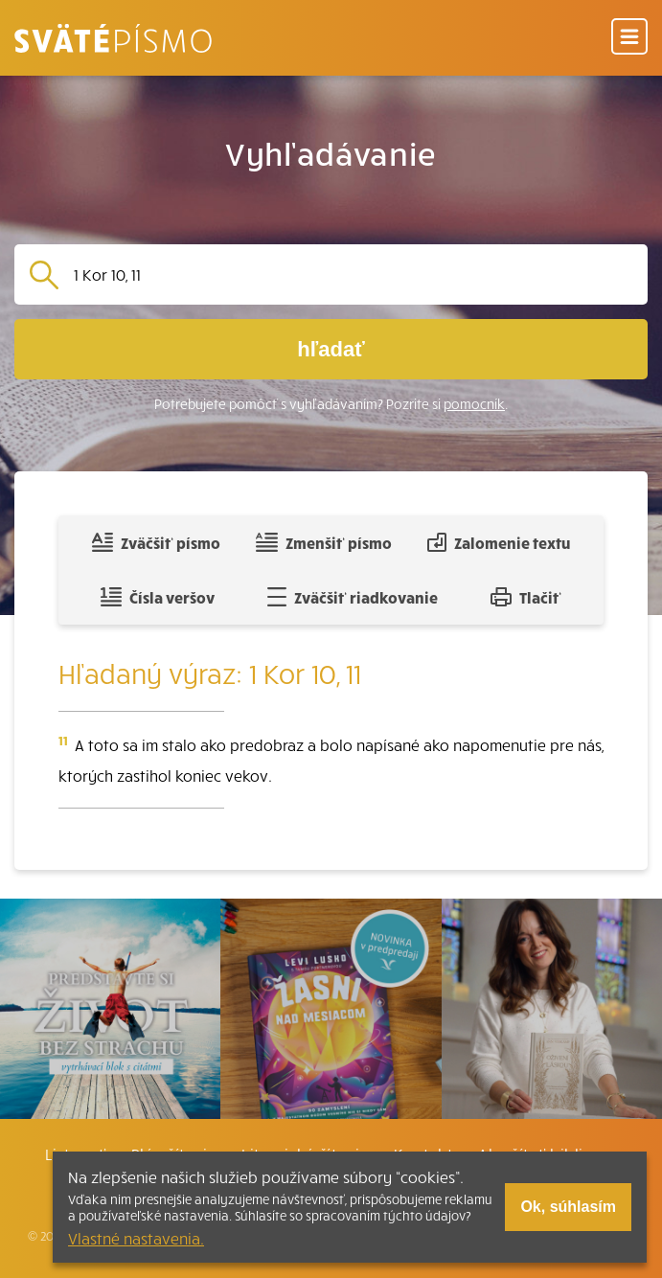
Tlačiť (526, 596)
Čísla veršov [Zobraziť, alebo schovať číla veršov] (158, 596)
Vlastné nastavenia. (136, 1237)
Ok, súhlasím (568, 1206)
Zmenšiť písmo (323, 542)
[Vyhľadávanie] (353, 274)
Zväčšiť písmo (156, 542)
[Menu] (629, 37)
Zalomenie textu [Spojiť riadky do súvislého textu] (498, 542)
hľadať (330, 349)
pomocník (474, 404)
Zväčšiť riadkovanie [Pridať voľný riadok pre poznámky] (352, 596)
